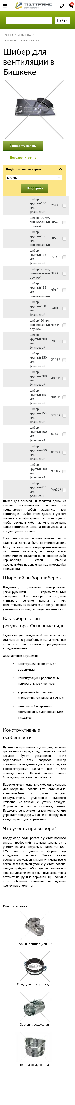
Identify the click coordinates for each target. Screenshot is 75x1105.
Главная (8, 34)
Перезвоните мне (23, 157)
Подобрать (35, 188)
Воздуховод (24, 34)
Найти (62, 20)
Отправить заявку (23, 145)
